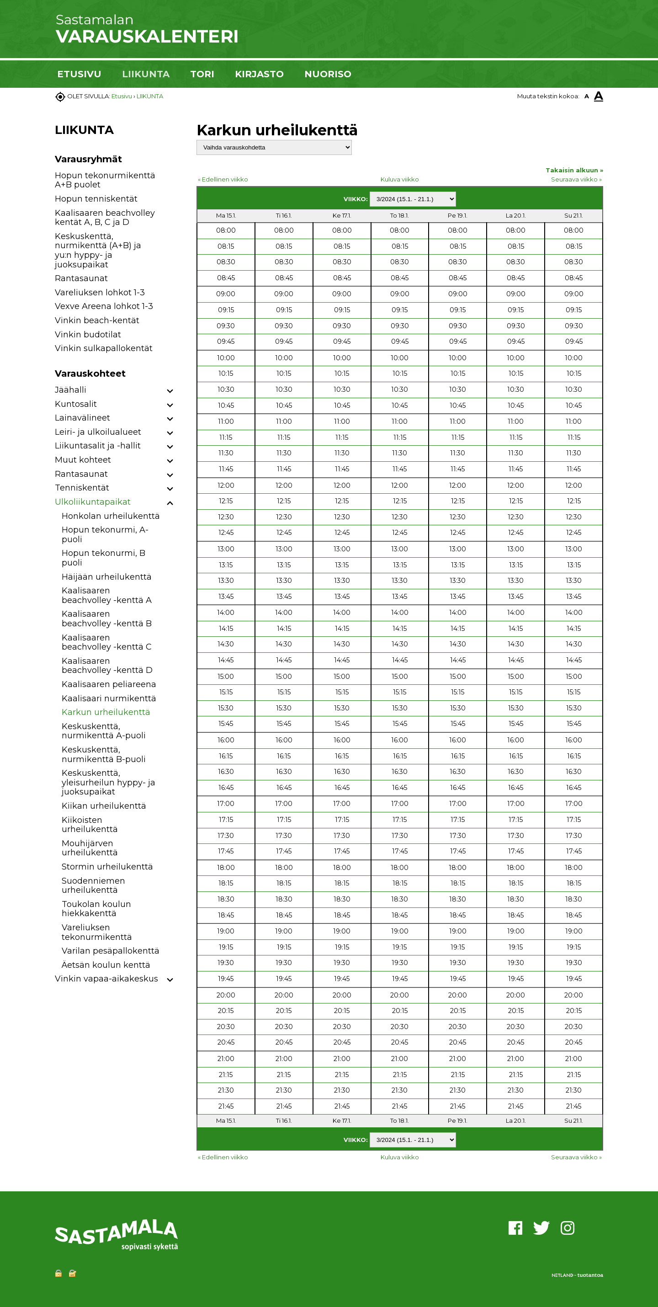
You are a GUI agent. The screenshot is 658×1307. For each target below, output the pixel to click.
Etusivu (121, 96)
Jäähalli (70, 390)
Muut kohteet (83, 460)
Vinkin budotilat (88, 335)
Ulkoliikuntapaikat (93, 502)
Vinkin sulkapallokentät (104, 348)
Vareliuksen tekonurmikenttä (97, 932)
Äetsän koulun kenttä (106, 965)
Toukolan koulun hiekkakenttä (96, 909)
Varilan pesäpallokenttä (110, 951)
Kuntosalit (76, 404)
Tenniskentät (82, 488)
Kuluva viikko (400, 179)
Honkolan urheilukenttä (111, 516)
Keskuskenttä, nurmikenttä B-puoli (104, 754)
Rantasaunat (81, 278)
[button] (170, 391)
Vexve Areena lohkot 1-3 (104, 306)
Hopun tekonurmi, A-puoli (105, 534)
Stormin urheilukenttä (107, 867)
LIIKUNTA (146, 74)
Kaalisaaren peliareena (109, 684)
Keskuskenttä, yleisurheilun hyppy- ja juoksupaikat (108, 782)
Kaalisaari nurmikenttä (109, 699)
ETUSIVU (79, 74)
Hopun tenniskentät (96, 199)
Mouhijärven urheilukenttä (90, 848)
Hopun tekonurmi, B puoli (103, 558)
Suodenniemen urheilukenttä (93, 886)
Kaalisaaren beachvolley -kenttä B (107, 619)
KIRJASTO (259, 74)
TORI (202, 74)
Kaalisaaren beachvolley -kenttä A (107, 595)
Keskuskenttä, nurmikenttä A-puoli (104, 731)
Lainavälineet (82, 418)
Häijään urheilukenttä (107, 577)
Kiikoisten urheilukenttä (90, 825)
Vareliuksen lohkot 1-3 (100, 293)
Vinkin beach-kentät (97, 320)
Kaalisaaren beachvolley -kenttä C (107, 642)
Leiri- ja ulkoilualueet (98, 432)
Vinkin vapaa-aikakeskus (106, 979)
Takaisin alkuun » (574, 170)
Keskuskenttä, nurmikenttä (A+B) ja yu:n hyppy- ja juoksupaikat (98, 250)
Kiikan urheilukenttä (104, 806)
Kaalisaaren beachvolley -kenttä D (107, 666)
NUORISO (327, 74)
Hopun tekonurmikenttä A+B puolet (105, 180)
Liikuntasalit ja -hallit (98, 446)
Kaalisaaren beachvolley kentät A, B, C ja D (105, 218)
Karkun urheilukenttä (106, 712)
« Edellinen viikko (223, 179)
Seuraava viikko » (576, 179)
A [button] (586, 96)
